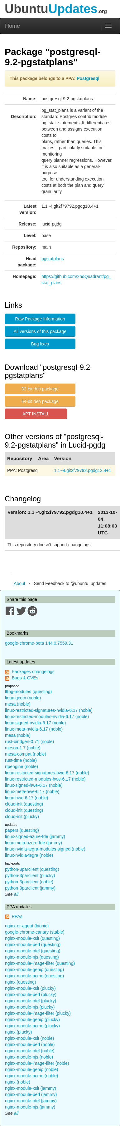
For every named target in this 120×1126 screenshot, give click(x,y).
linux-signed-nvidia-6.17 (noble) (35, 722)
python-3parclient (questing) (32, 869)
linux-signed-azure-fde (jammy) (35, 836)
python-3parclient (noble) (29, 881)
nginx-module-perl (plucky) (30, 994)
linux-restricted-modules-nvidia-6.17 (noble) (47, 716)
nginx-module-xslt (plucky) (30, 988)
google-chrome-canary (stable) (35, 932)
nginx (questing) (20, 982)
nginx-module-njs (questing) (32, 957)
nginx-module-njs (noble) (29, 1056)
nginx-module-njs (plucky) (30, 1006)
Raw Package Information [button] (40, 318)
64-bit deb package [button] (40, 401)
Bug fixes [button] (40, 343)
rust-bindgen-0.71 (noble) (29, 741)
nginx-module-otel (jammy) (31, 1100)
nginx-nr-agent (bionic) (27, 925)
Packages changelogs (33, 671)
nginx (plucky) (18, 1031)
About (19, 583)
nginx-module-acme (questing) (34, 975)
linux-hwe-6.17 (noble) (26, 797)
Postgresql (88, 78)
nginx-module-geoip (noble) (31, 1069)
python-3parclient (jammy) (30, 887)
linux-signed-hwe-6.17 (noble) (33, 785)
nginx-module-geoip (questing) (34, 969)
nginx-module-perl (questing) (32, 944)
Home (12, 26)
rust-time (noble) (21, 760)
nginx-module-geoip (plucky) (32, 1019)
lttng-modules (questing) (28, 691)
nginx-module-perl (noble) (30, 1044)
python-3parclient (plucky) (30, 875)
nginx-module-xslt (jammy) (30, 1088)
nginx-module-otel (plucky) (30, 1000)
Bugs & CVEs (25, 677)
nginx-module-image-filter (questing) (40, 963)
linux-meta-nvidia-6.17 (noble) (34, 729)
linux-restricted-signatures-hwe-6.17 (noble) (47, 772)
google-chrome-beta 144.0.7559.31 (39, 643)
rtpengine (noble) (21, 766)
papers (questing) (22, 830)
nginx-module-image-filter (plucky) (38, 1013)
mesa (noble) (18, 704)
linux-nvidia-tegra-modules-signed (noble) (45, 848)
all (16, 894)
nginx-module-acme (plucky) (32, 1025)
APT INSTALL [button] (36, 413)
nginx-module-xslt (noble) (29, 1038)
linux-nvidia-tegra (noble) (29, 855)
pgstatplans (52, 258)
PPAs (17, 916)
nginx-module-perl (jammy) (31, 1094)
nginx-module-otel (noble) (30, 1050)
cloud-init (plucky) (22, 816)
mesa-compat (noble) (25, 753)
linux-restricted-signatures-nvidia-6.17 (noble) (49, 710)
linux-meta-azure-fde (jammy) (33, 842)
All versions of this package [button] (40, 331)
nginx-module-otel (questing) (32, 950)
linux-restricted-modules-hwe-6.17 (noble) (45, 778)
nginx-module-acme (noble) (31, 1075)
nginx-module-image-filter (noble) (37, 1063)
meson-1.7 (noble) (23, 747)
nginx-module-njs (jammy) (30, 1106)
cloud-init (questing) (24, 803)
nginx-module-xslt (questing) (32, 938)
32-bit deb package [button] (40, 388)
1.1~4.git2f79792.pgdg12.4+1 (82, 470)
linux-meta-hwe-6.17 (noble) (32, 791)
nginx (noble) (17, 1081)
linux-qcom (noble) (23, 697)
